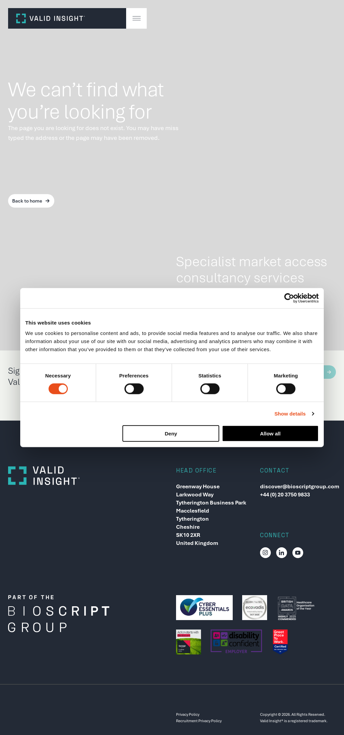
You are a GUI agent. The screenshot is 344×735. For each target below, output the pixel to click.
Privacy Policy (187, 714)
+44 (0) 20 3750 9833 (285, 494)
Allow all (270, 433)
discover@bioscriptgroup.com (298, 486)
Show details (290, 413)
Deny (171, 433)
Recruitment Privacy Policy (199, 720)
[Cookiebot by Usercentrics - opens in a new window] (289, 298)
